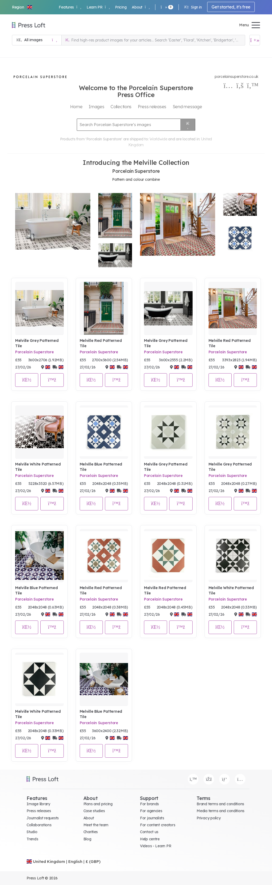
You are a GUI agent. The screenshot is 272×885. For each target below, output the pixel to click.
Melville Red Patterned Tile (101, 343)
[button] (22, 7)
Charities (90, 831)
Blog (87, 839)
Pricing (120, 7)
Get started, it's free (230, 7)
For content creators (157, 825)
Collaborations (39, 825)
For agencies (151, 810)
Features (70, 7)
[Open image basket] (254, 40)
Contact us (149, 831)
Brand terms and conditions (220, 804)
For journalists (152, 818)
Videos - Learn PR (155, 846)
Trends (32, 839)
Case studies (94, 810)
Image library (38, 804)
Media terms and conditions (220, 810)
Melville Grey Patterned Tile (37, 343)
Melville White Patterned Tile (38, 467)
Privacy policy (208, 818)
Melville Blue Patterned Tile (101, 467)
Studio (32, 831)
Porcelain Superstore (34, 352)
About (141, 7)
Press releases (39, 810)
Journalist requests (43, 818)
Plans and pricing (98, 804)
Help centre (150, 839)
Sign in (193, 7)
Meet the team (95, 825)
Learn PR (98, 7)
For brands (149, 804)
